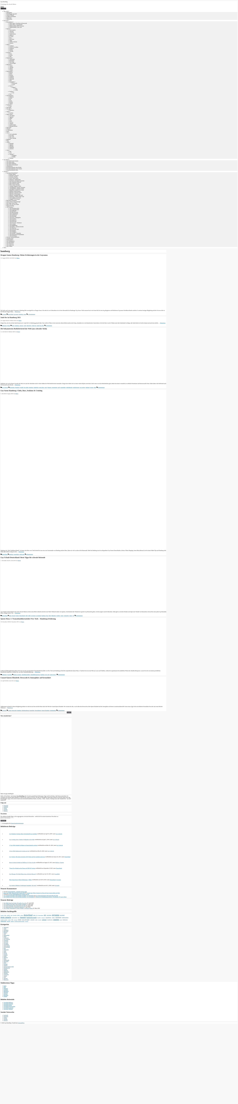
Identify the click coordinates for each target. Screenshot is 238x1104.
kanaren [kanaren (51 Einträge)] (23, 917)
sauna (25, 314)
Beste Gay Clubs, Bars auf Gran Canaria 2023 (14, 893)
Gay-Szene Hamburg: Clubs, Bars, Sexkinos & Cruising (21, 391)
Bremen (11, 75)
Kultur (8, 325)
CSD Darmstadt (13, 215)
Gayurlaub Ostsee (7, 1005)
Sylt (13, 92)
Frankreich (9, 104)
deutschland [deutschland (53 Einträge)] (28, 915)
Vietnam (11, 158)
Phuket (13, 156)
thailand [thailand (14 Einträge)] (12, 921)
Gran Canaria (12, 30)
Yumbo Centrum (13, 41)
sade (25, 325)
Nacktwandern (9, 239)
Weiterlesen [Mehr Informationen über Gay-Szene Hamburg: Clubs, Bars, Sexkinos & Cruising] (21, 551)
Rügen (14, 87)
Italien (8, 44)
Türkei (8, 111)
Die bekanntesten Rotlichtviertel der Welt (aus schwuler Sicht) (24, 329)
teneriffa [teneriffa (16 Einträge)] (8, 921)
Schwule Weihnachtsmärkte (12, 237)
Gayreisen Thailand (8, 1009)
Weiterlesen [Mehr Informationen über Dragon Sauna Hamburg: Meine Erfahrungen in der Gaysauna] (17, 311)
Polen (7, 131)
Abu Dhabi (11, 115)
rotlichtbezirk (69, 387)
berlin (17, 615)
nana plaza (41, 387)
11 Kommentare (31, 314)
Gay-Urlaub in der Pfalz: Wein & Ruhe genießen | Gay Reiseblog (18, 895)
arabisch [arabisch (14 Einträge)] (8, 915)
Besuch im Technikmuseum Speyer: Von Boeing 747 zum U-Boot (51, 897)
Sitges (10, 40)
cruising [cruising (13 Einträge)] (21, 915)
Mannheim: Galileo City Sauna (16, 190)
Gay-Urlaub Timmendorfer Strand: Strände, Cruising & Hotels (18, 908)
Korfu (10, 98)
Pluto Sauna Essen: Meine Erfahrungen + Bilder (20, 879)
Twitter (5, 808)
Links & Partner (10, 15)
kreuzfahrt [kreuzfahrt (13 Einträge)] (39, 917)
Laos (10, 152)
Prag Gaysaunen (10, 205)
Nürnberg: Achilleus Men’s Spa (16, 196)
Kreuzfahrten (10, 22)
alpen (10, 615)
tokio (95, 387)
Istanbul (11, 113)
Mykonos (11, 96)
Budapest (8, 139)
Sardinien (11, 48)
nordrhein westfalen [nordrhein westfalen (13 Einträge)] (4, 919)
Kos (10, 99)
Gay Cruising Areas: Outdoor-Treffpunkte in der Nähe (21, 839)
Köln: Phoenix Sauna (14, 183)
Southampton (53, 710)
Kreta (10, 100)
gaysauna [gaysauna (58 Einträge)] (55, 915)
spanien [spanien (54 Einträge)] (56, 920)
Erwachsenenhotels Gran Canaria (14, 168)
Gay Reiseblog (4, 1)
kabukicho (36, 387)
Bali (10, 151)
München (53, 615)
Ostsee (11, 86)
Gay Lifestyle (5, 387)
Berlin (10, 74)
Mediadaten (9, 12)
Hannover (11, 79)
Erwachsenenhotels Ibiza (12, 170)
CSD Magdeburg (13, 225)
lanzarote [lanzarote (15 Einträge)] (43, 917)
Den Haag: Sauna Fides (11, 203)
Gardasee (11, 45)
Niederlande (9, 58)
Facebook (5, 807)
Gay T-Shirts (9, 246)
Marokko (11, 146)
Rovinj (11, 55)
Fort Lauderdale (13, 134)
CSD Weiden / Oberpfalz (15, 233)
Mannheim (6, 991)
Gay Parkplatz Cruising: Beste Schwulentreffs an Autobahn (23, 833)
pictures (21, 325)
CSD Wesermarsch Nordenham (16, 234)
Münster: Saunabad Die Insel (16, 195)
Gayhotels (5, 940)
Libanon (11, 123)
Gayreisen (9, 674)
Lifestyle (6, 171)
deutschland (10, 314)
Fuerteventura (12, 34)
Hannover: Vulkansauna (15, 179)
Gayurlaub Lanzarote (8, 1007)
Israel (10, 121)
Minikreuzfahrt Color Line (15, 27)
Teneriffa (11, 31)
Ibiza (10, 37)
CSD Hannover (12, 220)
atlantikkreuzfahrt (26, 674)
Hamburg (11, 77)
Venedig (11, 51)
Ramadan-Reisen (13, 126)
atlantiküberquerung (35, 674)
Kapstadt (11, 143)
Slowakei (9, 109)
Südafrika (11, 147)
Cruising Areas (9, 238)
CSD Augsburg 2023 (14, 209)
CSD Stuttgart (12, 230)
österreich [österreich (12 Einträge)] (26, 921)
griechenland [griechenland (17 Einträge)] (14, 917)
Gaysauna (4, 314)
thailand (87, 387)
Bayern (11, 72)
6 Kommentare (61, 674)
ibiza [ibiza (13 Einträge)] (18, 917)
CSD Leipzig (12, 224)
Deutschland (9, 71)
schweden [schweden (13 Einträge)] (39, 919)
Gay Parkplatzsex (10, 241)
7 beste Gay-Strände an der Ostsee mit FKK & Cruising (22, 868)
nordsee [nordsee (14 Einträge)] (9, 919)
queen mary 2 (53, 674)
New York (11, 136)
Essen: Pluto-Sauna (13, 178)
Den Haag (11, 61)
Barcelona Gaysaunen (11, 200)
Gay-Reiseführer (10, 242)
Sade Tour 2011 (40, 325)
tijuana (91, 387)
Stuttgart (5, 993)
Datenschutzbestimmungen (17, 823)
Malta (4, 958)
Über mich (6, 11)
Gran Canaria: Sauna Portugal (13, 201)
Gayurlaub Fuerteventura (9, 1006)
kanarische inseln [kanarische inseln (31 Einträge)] (31, 917)
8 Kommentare (101, 387)
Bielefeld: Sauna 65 (13, 175)
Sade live (34, 325)
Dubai (10, 118)
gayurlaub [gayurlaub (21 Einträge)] (62, 915)
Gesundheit (57, 874)
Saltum (11, 68)
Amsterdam (12, 59)
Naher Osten (9, 114)
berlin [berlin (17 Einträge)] (18, 915)
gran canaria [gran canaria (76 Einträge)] (6, 917)
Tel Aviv (11, 122)
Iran (10, 119)
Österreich (5, 979)
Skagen (11, 69)
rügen (70, 615)
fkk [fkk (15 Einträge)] (37, 915)
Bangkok (14, 155)
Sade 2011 (29, 325)
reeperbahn (63, 387)
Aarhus (11, 66)
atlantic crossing (17, 674)
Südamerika (6, 972)
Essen (13, 84)
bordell (21, 387)
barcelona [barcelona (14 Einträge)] (15, 915)
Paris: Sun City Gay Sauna (12, 204)
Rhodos (11, 102)
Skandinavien (6, 968)
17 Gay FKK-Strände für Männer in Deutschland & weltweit (23, 845)
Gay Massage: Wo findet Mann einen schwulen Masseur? (22, 874)
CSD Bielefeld (12, 211)
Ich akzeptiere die (12, 823)
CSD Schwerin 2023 (14, 229)
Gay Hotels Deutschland (12, 164)
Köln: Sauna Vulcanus (14, 184)
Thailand (12, 154)
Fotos (13, 325)
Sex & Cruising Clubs (8, 966)
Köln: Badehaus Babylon (15, 182)
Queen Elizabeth (45, 710)
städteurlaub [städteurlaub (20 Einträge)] (3, 921)
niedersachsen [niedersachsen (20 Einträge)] (65, 917)
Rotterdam (11, 60)
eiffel (29, 615)
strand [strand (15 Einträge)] (61, 919)
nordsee (58, 615)
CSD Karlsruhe (12, 221)
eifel (27, 615)
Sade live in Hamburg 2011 (11, 317)
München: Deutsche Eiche (15, 192)
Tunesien (11, 148)
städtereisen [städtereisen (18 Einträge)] (65, 919)
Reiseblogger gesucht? (11, 14)
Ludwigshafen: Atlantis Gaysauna (17, 187)
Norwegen (8, 107)
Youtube (5, 809)
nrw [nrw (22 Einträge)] (12, 919)
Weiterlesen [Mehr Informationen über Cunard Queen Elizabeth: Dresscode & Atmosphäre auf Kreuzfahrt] (10, 707)
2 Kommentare (61, 710)
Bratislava (11, 110)
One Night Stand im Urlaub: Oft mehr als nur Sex (15, 903)
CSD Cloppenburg (13, 213)
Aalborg (11, 67)
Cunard (9, 710)
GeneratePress (21, 1023)
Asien (8, 150)
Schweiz (8, 128)
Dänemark (9, 64)
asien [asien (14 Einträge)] (11, 915)
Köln (10, 80)
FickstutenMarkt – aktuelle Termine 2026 (17, 891)
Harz (10, 94)
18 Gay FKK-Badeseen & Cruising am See (19, 851)
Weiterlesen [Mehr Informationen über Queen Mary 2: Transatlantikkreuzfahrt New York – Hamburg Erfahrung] (37, 672)
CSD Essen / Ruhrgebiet (15, 217)
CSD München (12, 228)
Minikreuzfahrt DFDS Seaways (16, 26)
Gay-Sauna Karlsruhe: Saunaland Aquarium (13, 907)
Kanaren (11, 43)
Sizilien (11, 49)
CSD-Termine (10, 207)
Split (10, 56)
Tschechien (6, 974)
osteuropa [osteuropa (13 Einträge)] (15, 919)
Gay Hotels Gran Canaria (12, 161)
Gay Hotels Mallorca (11, 163)
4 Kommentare (29, 554)
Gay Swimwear (10, 243)
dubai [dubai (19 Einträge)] (34, 915)
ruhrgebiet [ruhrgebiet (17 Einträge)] (32, 919)
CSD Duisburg (12, 216)
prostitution (54, 387)
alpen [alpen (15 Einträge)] (5, 915)
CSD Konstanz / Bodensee (15, 222)
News (4, 247)
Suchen (69, 712)
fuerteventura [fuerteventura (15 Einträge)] (40, 915)
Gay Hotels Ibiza (10, 162)
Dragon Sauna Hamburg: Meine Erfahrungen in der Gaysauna (24, 255)
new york (47, 674)
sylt (73, 615)
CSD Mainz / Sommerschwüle (16, 226)
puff (59, 387)
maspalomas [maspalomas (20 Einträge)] (48, 917)
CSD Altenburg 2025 (14, 208)
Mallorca (11, 35)
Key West (11, 135)
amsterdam (12, 387)
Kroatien (9, 52)
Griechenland (10, 95)
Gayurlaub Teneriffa (8, 1003)
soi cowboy (82, 387)
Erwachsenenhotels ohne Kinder (13, 167)
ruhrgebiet (66, 615)
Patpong (49, 387)
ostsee (62, 615)
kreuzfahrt (31, 710)
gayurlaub (38, 615)
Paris (10, 106)
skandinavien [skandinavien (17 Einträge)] (50, 919)
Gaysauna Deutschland (12, 173)
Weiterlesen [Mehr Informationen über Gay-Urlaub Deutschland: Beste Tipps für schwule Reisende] (17, 613)
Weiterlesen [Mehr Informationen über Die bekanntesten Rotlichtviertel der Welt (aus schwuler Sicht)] (17, 385)
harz (47, 615)
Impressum (9, 17)
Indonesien (6, 949)
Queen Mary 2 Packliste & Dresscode (18, 23)
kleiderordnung (25, 710)
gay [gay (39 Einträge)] (45, 915)
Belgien (5, 932)
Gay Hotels (6, 159)
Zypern (11, 103)
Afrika (8, 142)
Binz (16, 88)
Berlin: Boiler (12, 174)
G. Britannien (9, 130)
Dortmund (14, 83)
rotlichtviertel (76, 387)
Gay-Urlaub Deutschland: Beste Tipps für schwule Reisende (23, 557)
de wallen (26, 387)
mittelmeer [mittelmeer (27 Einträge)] (58, 917)
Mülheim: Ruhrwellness (15, 191)
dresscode (14, 710)
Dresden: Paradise (13, 176)
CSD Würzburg (13, 235)
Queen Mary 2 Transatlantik (15, 24)
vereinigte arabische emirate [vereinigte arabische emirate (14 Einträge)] (19, 921)
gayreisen (33, 615)
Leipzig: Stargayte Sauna (15, 186)
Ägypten (11, 117)
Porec (10, 53)
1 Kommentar (49, 325)
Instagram (5, 805)
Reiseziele (6, 20)
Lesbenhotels (9, 166)
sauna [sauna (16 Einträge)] (36, 919)
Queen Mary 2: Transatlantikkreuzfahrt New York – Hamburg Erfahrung (28, 619)
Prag (7, 140)
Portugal (5, 964)
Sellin (16, 90)
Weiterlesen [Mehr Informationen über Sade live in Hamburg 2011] (162, 323)
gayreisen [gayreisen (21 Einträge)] (49, 915)
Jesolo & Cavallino (13, 47)
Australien (5, 930)
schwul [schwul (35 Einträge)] (44, 920)
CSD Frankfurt (12, 218)
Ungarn (5, 975)
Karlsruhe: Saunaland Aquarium (16, 180)
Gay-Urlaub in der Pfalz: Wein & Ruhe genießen (14, 904)
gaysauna (16, 314)
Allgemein (4, 325)
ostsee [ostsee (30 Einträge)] (19, 919)
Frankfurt (11, 76)
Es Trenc (11, 36)
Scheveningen (12, 63)
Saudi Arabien (12, 124)
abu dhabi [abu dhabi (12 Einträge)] (2, 915)
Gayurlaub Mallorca (8, 1002)
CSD (4, 934)
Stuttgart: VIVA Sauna (14, 199)
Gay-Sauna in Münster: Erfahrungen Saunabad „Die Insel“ (23, 885)
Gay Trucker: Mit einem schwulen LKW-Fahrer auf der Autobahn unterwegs (27, 856)
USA (8, 132)
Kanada (5, 953)
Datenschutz (9, 19)
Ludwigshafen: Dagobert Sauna (16, 188)
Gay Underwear (10, 245)
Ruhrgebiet (12, 82)
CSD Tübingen (12, 232)
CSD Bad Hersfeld (13, 212)
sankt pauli (22, 554)
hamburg (21, 314)
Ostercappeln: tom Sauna (15, 197)
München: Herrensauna (14, 193)
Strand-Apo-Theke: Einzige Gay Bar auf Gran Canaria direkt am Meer (43, 893)
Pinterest (5, 810)
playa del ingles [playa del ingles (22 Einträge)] (26, 919)
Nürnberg (5, 992)
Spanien (8, 28)
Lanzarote (11, 32)
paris (46, 387)
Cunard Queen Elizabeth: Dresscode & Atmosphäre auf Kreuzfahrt (26, 678)
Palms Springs (12, 138)
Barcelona (11, 39)
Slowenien (8, 127)
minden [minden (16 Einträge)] (53, 917)
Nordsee (11, 91)
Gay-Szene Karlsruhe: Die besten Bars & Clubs (47, 895)
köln (50, 615)
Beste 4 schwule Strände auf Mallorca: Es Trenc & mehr (22, 862)
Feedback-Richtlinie (11, 16)
